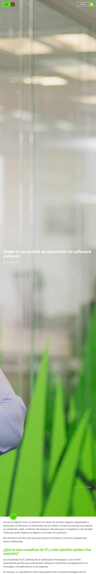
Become (83, 4)
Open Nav (6, 4)
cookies (89, 487)
